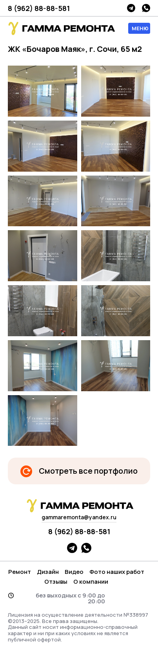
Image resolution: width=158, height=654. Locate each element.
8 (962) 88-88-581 (39, 8)
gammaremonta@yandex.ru (79, 517)
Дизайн (48, 572)
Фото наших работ (116, 572)
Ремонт (19, 572)
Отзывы (55, 581)
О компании (90, 581)
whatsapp (146, 8)
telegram (131, 8)
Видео (74, 572)
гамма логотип (61, 28)
